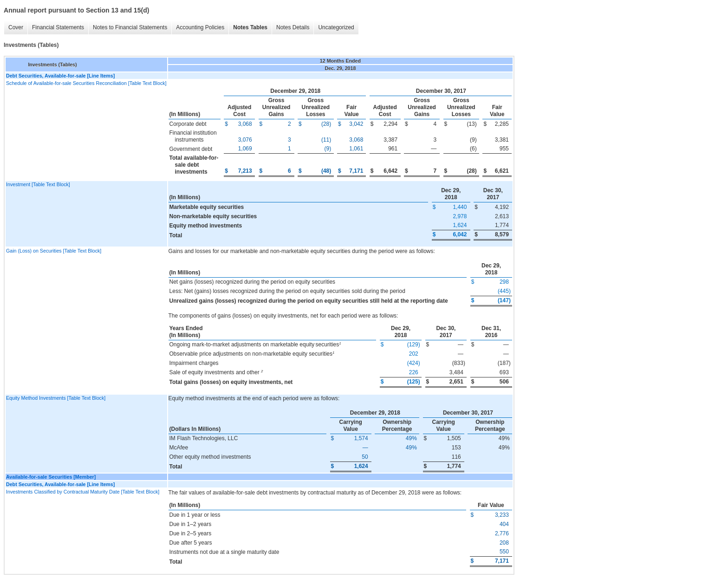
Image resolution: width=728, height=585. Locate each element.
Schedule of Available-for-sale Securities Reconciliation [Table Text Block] (86, 83)
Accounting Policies (200, 27)
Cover (15, 27)
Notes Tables (250, 27)
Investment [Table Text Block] (38, 184)
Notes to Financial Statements (130, 27)
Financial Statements (58, 27)
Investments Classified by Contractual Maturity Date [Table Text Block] (82, 491)
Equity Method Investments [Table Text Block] (55, 398)
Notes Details (292, 27)
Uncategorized (336, 27)
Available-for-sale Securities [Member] (51, 477)
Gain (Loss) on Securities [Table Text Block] (53, 251)
